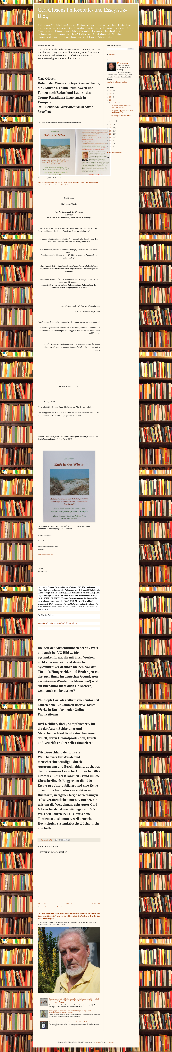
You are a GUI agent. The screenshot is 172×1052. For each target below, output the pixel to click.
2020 (111, 94)
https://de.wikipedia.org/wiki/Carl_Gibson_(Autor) (58, 623)
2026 (111, 91)
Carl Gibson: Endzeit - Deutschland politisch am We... (122, 111)
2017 (111, 125)
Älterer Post (96, 903)
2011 (111, 143)
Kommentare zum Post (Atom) (54, 907)
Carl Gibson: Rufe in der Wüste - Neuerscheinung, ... (121, 106)
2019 (111, 97)
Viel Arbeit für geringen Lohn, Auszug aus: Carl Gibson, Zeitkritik (69, 1022)
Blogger (111, 1042)
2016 (111, 128)
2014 (111, 134)
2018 (111, 100)
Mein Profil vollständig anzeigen (117, 82)
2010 (111, 146)
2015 (111, 131)
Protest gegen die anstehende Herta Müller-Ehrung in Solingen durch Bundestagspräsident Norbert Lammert (70, 1011)
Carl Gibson (124, 63)
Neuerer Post (42, 903)
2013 (111, 137)
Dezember (114, 103)
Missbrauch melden (114, 152)
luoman (98, 1042)
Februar (113, 121)
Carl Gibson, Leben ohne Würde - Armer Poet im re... (121, 116)
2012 (111, 140)
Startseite (69, 903)
